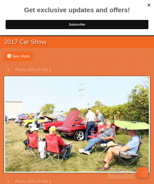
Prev (11, 69)
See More (18, 56)
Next (53, 69)
